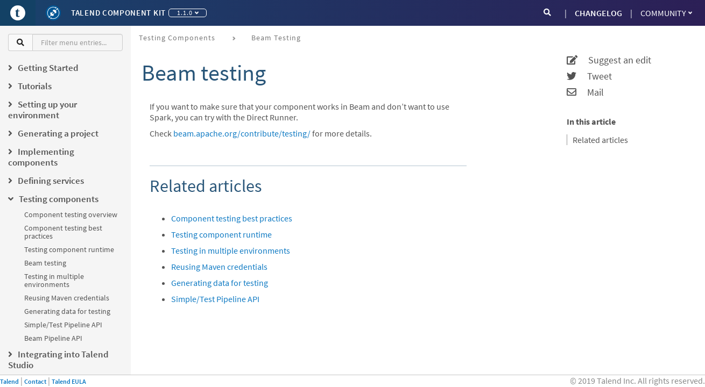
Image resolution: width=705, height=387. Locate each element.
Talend (9, 381)
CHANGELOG (598, 13)
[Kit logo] (53, 13)
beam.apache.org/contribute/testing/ (242, 133)
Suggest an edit (609, 60)
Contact (35, 381)
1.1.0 (188, 13)
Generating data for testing (67, 311)
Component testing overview (70, 214)
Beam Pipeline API (53, 338)
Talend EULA (69, 381)
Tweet (589, 76)
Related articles (600, 139)
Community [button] (666, 13)
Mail (585, 92)
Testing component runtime (69, 249)
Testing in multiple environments (54, 280)
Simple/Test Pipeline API (63, 324)
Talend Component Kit (118, 13)
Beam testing (45, 263)
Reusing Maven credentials (66, 298)
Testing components (177, 37)
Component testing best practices (63, 232)
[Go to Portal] (18, 13)
